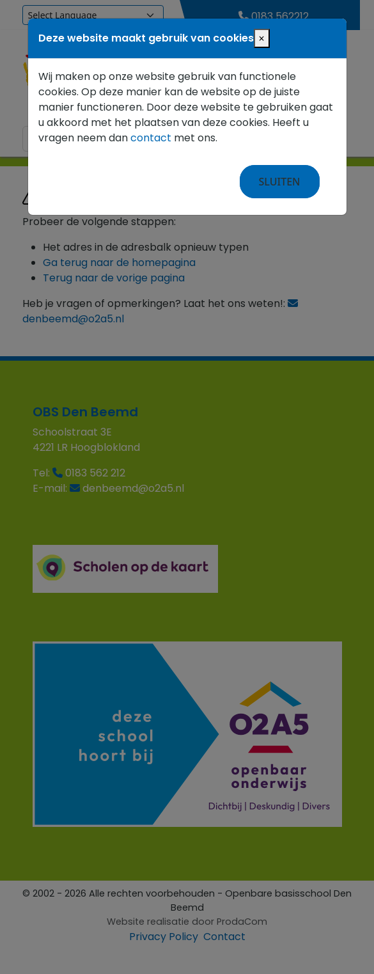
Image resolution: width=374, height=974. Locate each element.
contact (150, 137)
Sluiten (279, 182)
